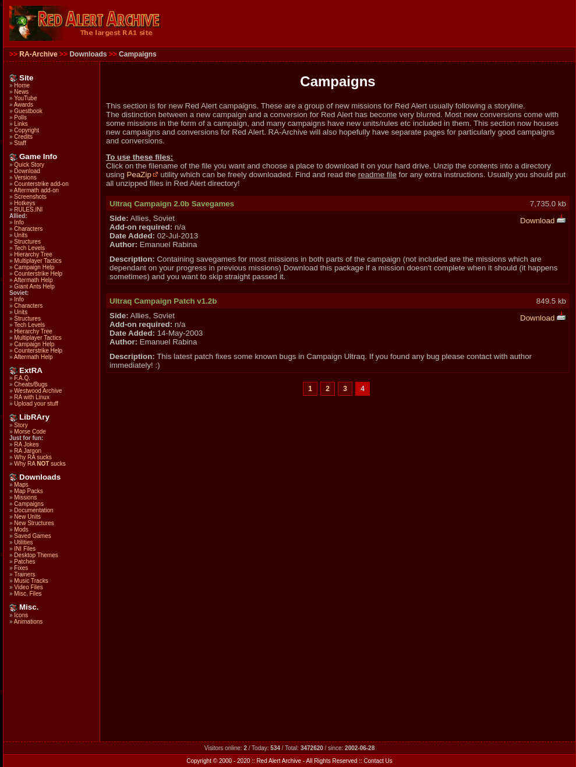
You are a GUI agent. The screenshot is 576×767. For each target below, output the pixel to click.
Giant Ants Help (34, 286)
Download (27, 171)
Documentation (33, 510)
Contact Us (377, 761)
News (21, 92)
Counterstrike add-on (41, 184)
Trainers (24, 574)
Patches (24, 561)
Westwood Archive (38, 391)
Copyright (26, 130)
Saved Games (32, 536)
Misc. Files (27, 593)
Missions (25, 497)
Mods (21, 529)
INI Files (25, 549)
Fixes (21, 568)
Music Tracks (31, 581)
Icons (21, 615)
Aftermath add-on (36, 190)
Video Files (28, 587)
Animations (28, 621)
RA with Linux (32, 397)
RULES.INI (28, 209)
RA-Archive (38, 54)
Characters (28, 229)
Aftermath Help (33, 280)
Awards (23, 104)
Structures (27, 241)
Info (19, 222)
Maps (21, 484)
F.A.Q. (22, 378)
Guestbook (28, 111)
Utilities (23, 542)
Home (22, 85)
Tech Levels (29, 248)
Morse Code (29, 431)
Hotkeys (24, 203)
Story (20, 425)
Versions (25, 177)
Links (20, 124)
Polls (20, 117)
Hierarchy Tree (33, 254)
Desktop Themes (36, 555)
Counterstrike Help (38, 273)
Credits (23, 136)
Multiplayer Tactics (38, 261)
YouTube (25, 98)
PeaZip (142, 174)
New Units (27, 516)
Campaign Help (34, 267)
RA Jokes (26, 444)
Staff (20, 143)
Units (20, 235)
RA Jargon (27, 451)
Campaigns (29, 504)
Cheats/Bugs (30, 384)
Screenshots (30, 196)
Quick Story (29, 164)
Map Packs (28, 491)
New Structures (34, 523)
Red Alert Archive (278, 761)
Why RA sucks (32, 457)
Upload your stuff (36, 403)
